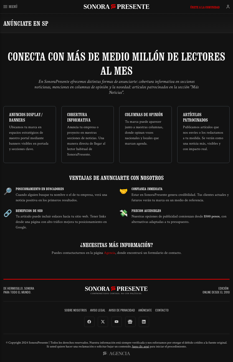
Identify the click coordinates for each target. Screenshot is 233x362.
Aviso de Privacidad (122, 310)
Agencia (109, 252)
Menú (10, 6)
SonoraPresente (116, 6)
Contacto (162, 310)
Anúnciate (145, 310)
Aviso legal (97, 310)
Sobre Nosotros (75, 310)
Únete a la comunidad (205, 7)
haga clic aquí (140, 346)
